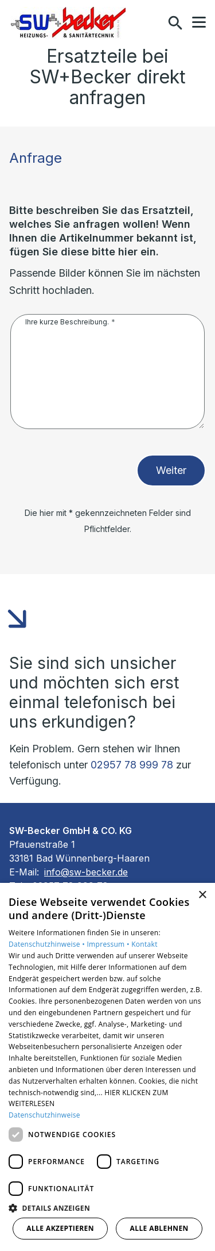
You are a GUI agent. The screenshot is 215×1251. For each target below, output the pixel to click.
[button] (198, 22)
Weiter (171, 470)
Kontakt (144, 944)
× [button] (202, 895)
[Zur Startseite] (68, 23)
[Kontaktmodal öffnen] (150, 23)
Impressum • (109, 944)
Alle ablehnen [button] (159, 1228)
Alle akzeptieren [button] (60, 1228)
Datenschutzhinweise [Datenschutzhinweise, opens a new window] (44, 1115)
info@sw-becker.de (86, 872)
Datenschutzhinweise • (48, 944)
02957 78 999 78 (132, 765)
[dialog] (107, 1067)
